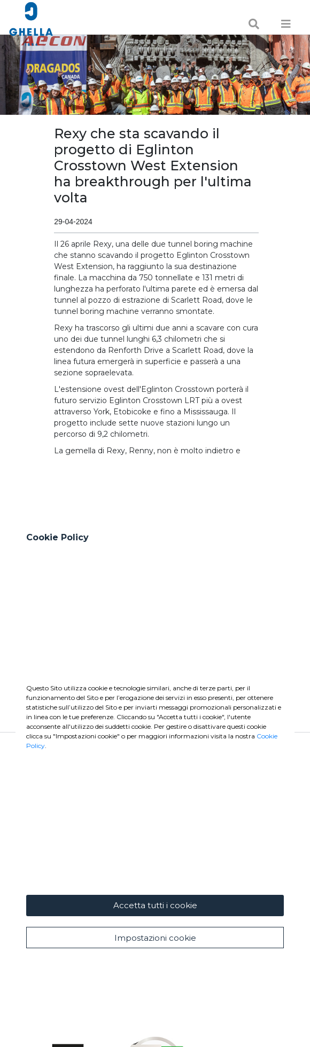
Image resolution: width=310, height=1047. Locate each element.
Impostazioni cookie (155, 938)
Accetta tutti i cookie (155, 905)
